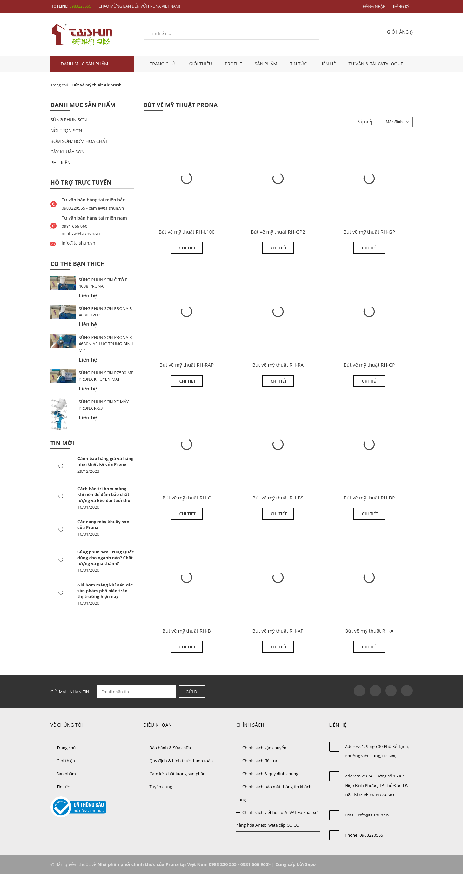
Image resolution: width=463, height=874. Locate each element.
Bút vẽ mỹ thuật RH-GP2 (278, 231)
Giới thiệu (200, 64)
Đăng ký (401, 6)
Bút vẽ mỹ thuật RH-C (187, 497)
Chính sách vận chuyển (264, 747)
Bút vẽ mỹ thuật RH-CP (369, 365)
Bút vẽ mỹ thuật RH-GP (369, 231)
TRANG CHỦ (163, 64)
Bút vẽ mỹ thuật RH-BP (369, 497)
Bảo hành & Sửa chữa (170, 747)
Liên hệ (327, 64)
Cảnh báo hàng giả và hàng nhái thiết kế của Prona (105, 461)
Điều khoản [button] (158, 725)
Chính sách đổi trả (259, 760)
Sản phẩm (266, 64)
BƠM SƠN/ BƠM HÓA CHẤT (79, 141)
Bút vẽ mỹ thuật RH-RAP (186, 365)
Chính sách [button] (250, 725)
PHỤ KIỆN (60, 162)
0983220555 (80, 6)
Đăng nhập (374, 6)
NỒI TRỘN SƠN (66, 130)
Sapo (310, 864)
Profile (233, 64)
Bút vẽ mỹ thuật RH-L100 (186, 231)
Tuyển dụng (161, 786)
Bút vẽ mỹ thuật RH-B (187, 630)
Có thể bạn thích (77, 264)
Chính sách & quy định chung (270, 773)
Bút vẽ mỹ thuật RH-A (369, 630)
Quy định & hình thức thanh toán (181, 760)
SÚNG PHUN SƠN (68, 120)
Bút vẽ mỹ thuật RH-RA (278, 365)
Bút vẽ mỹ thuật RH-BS (278, 497)
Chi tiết (187, 248)
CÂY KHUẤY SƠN (67, 152)
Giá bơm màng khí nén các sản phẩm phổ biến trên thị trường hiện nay (105, 590)
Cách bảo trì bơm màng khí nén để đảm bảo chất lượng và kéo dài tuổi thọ (103, 494)
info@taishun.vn (373, 815)
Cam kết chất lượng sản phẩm (178, 773)
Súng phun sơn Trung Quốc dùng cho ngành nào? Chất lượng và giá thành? (105, 557)
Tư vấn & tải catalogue (375, 64)
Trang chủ (66, 747)
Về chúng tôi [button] (66, 725)
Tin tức (298, 64)
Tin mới (62, 443)
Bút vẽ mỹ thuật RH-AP (278, 630)
